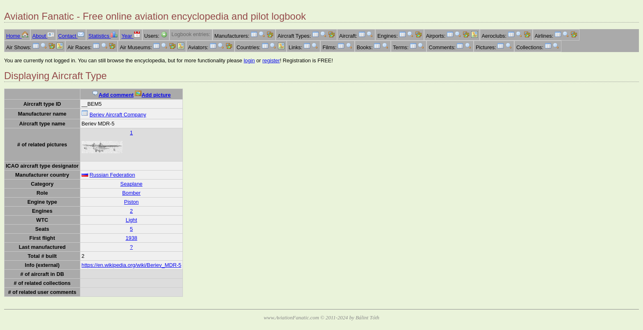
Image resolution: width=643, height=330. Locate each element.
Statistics (102, 36)
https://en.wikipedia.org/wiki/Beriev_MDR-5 (131, 265)
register (271, 60)
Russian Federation (112, 175)
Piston (131, 202)
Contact (71, 36)
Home (17, 36)
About (43, 36)
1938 (131, 238)
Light (131, 220)
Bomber (131, 193)
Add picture (153, 95)
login (249, 60)
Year (130, 36)
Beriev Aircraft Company (117, 115)
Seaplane (131, 184)
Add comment (112, 95)
